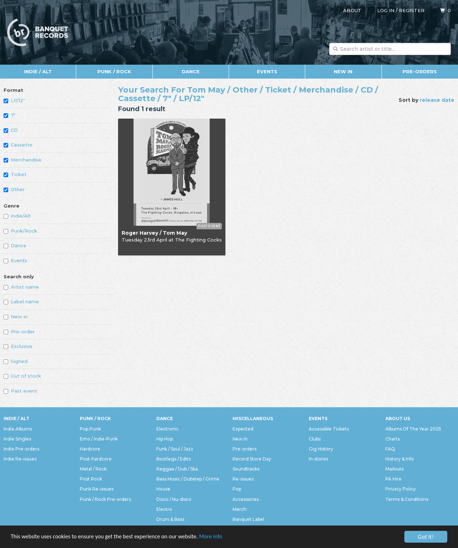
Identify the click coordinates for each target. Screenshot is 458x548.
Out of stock (22, 376)
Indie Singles (17, 439)
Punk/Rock (20, 231)
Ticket (15, 174)
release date (437, 100)
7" (9, 115)
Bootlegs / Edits (173, 459)
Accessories (246, 499)
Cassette (18, 145)
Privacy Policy (400, 489)
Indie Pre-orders (21, 449)
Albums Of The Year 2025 (413, 429)
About (352, 10)
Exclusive (18, 346)
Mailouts (394, 469)
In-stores (318, 459)
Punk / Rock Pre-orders (105, 499)
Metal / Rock (93, 469)
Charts (392, 439)
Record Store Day (252, 459)
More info (221, 537)
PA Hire (393, 479)
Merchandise (23, 160)
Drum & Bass (170, 519)
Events (267, 71)
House (163, 489)
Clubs (315, 439)
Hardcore (90, 449)
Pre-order (19, 331)
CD (11, 130)
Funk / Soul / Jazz (174, 449)
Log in (385, 10)
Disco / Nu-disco (173, 499)
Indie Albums (18, 429)
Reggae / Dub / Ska (177, 469)
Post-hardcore (96, 459)
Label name (21, 301)
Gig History (321, 449)
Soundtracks (246, 469)
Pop (237, 489)
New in (16, 316)
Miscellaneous (253, 418)
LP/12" (14, 100)
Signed (16, 361)
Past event (20, 391)
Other (14, 189)
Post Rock (91, 479)
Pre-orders (420, 71)
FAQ (390, 449)
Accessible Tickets (329, 429)
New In (343, 71)
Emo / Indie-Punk (99, 439)
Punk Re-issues (96, 489)
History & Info (399, 459)
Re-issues (243, 479)
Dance (191, 71)
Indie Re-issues (20, 459)
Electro (164, 509)
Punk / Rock (114, 71)
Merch (240, 509)
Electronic (167, 429)
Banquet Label (248, 519)
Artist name (21, 287)
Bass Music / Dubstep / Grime (187, 479)
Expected (243, 429)
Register (411, 10)
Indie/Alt (17, 216)
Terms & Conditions (406, 499)
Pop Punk (90, 429)
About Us (397, 418)
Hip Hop (164, 439)
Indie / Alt (38, 71)
